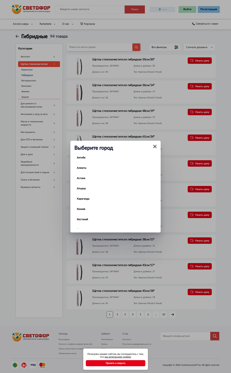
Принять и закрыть (115, 363)
